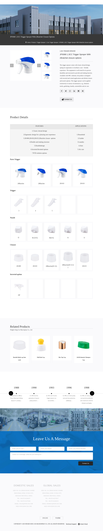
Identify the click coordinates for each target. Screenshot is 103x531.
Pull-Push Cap (41, 357)
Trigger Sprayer (41, 42)
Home (29, 42)
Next (39, 65)
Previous (12, 65)
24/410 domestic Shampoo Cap (83, 359)
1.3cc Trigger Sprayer (52, 42)
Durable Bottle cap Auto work (19, 359)
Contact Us (67, 99)
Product (34, 42)
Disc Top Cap (62, 357)
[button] (11, 393)
